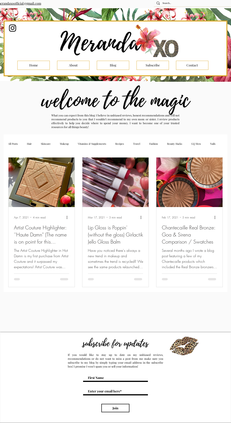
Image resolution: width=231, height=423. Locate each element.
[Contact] (192, 65)
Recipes (119, 143)
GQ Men (196, 143)
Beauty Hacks (174, 143)
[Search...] (194, 3)
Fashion (153, 143)
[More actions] (68, 217)
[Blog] (113, 65)
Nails (212, 143)
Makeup (64, 143)
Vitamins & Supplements (92, 143)
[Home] (33, 65)
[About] (73, 65)
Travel (136, 143)
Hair (29, 143)
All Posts (13, 143)
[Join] (115, 408)
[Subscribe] (152, 65)
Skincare (46, 143)
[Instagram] (12, 28)
